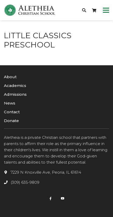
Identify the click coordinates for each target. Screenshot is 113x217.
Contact (12, 111)
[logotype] (30, 10)
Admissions (15, 94)
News (9, 103)
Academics (15, 85)
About (10, 76)
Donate (11, 120)
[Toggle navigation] (106, 10)
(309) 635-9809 (25, 182)
